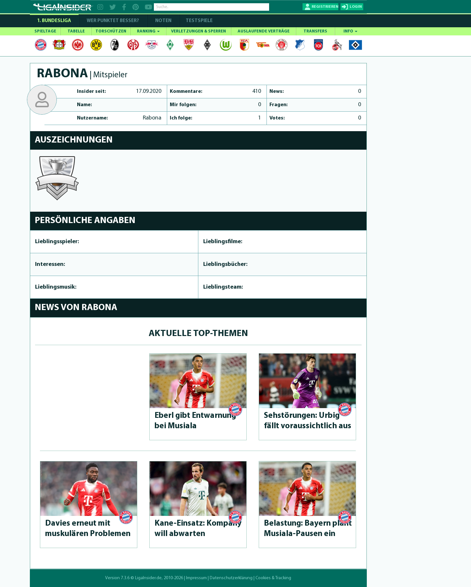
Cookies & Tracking (273, 578)
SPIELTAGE (45, 31)
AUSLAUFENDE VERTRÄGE (264, 31)
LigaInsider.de (148, 578)
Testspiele (199, 21)
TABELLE (76, 31)
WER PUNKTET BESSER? (113, 21)
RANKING (148, 31)
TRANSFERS (315, 31)
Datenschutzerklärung (231, 578)
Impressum (196, 578)
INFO (350, 31)
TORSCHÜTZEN (110, 31)
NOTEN (163, 21)
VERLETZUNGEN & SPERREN (198, 31)
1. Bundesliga (54, 21)
